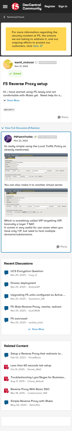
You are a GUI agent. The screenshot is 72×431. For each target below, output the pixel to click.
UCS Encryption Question (27, 271)
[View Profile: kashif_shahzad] (8, 64)
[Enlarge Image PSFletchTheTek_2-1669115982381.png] (36, 202)
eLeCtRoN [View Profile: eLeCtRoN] (34, 310)
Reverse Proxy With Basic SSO (30, 389)
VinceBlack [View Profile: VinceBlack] (34, 357)
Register (50, 6)
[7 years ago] (18, 405)
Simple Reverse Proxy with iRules (32, 401)
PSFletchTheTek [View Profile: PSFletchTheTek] (23, 137)
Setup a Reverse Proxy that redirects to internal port (36, 353)
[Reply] (63, 117)
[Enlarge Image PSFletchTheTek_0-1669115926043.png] (36, 167)
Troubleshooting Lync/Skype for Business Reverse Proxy (37, 377)
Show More (11, 100)
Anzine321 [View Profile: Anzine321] (34, 287)
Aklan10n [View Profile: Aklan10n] (34, 405)
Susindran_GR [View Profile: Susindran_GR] (37, 298)
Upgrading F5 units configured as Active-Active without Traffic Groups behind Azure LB (38, 295)
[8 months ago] (18, 275)
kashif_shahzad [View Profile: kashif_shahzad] (24, 62)
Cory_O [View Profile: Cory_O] (33, 275)
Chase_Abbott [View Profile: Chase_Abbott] (35, 381)
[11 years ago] (18, 381)
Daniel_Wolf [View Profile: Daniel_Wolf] (34, 369)
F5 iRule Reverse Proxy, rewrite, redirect (36, 306)
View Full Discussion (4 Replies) (20, 128)
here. (36, 46)
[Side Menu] (5, 6)
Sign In (62, 6)
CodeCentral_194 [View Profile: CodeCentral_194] (37, 393)
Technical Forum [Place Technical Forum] (13, 17)
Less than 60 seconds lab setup (31, 365)
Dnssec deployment (23, 283)
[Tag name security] (9, 110)
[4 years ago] (18, 357)
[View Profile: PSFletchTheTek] (8, 139)
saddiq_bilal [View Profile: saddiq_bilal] (36, 322)
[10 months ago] (18, 369)
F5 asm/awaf (19, 318)
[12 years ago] (18, 393)
